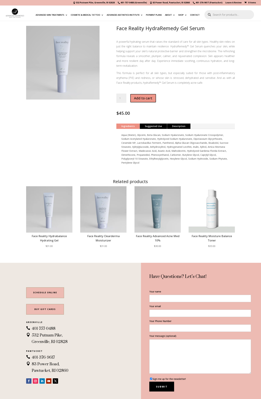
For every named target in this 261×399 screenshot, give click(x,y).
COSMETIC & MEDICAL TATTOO (85, 15)
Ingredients (128, 126)
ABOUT (168, 15)
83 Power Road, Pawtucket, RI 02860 (170, 3)
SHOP (181, 15)
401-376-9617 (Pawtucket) (207, 3)
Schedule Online (45, 292)
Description (178, 126)
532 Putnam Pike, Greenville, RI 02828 (94, 3)
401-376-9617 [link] (40, 357)
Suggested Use (153, 126)
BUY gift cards (45, 309)
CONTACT (195, 15)
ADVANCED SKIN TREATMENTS (50, 15)
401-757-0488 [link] (40, 328)
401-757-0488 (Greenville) (132, 3)
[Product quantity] (121, 98)
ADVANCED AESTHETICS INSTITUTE (123, 15)
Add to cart (143, 98)
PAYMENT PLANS (154, 15)
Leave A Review (233, 3)
